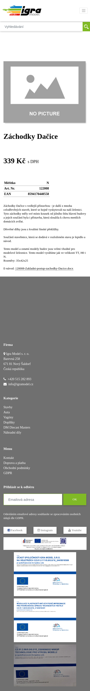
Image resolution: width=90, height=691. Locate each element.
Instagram (45, 530)
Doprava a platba (14, 463)
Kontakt (8, 458)
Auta (6, 412)
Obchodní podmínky (16, 468)
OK (74, 499)
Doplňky (9, 422)
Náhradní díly (12, 432)
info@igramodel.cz (20, 384)
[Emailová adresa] (32, 499)
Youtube (74, 530)
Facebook (15, 530)
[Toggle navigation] (83, 11)
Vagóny (8, 417)
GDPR (7, 473)
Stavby (7, 407)
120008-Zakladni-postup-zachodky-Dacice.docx (44, 268)
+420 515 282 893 (19, 379)
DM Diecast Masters (16, 427)
